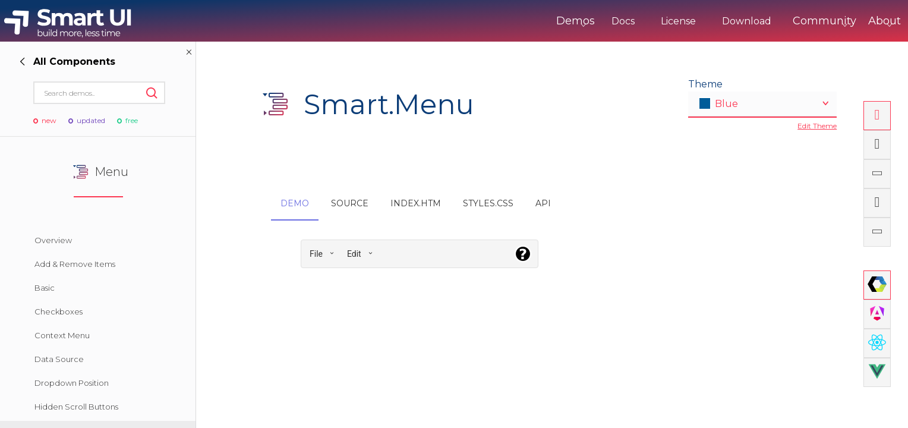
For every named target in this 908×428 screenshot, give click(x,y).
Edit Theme (817, 125)
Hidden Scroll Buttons (76, 406)
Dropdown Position (71, 383)
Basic (44, 287)
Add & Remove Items (74, 264)
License (629, 21)
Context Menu (62, 335)
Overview (53, 240)
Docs (573, 21)
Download (697, 21)
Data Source (59, 359)
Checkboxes (58, 311)
